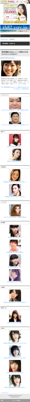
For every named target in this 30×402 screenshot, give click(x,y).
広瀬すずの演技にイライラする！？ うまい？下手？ (15, 351)
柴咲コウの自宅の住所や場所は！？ (15, 155)
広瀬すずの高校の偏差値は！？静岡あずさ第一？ (15, 381)
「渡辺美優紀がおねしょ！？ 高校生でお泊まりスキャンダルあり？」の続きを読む (16, 87)
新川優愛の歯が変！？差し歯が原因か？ (15, 246)
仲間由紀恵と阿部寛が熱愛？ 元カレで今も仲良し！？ (15, 175)
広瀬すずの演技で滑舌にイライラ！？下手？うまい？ (15, 337)
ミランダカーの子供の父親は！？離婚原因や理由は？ (15, 211)
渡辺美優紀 (11, 58)
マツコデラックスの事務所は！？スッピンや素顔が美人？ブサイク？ (15, 119)
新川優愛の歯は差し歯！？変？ (15, 260)
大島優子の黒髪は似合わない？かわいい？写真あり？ (15, 296)
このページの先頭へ (16, 400)
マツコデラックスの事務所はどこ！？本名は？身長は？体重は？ (15, 103)
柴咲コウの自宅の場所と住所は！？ (15, 140)
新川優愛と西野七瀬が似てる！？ (15, 231)
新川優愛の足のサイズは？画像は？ (15, 275)
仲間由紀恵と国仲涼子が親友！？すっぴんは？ (15, 190)
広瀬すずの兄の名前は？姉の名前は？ (15, 366)
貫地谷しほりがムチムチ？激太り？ (15, 316)
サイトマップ (5, 392)
